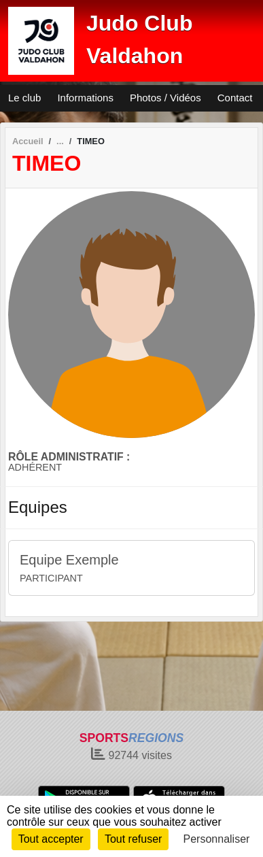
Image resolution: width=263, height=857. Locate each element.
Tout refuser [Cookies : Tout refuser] (133, 839)
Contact (235, 97)
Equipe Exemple (69, 559)
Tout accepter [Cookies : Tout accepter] (51, 839)
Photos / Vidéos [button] (165, 97)
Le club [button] (24, 97)
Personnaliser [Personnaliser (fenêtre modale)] (216, 839)
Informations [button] (85, 97)
